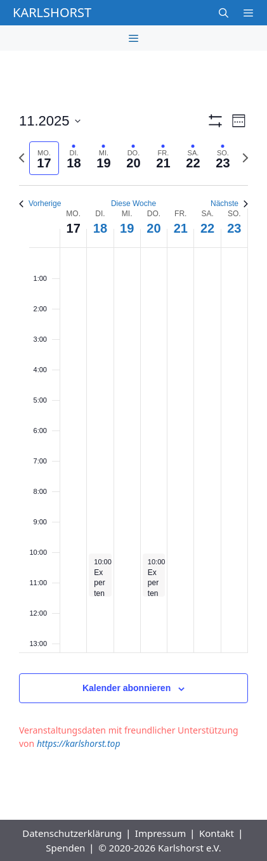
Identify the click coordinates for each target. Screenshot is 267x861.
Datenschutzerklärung (72, 833)
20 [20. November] (153, 228)
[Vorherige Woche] (21, 158)
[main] (133, 435)
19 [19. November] (127, 228)
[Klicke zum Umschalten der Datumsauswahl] (50, 120)
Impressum (160, 833)
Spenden (65, 847)
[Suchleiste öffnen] (223, 12)
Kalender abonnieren (126, 688)
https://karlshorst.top (78, 743)
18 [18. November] (100, 228)
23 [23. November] (234, 228)
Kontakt (216, 833)
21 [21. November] (181, 228)
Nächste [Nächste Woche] (229, 203)
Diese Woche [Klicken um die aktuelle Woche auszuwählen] (133, 203)
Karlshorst (52, 12)
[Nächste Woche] (245, 158)
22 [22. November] (207, 228)
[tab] (44, 158)
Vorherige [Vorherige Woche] (40, 203)
